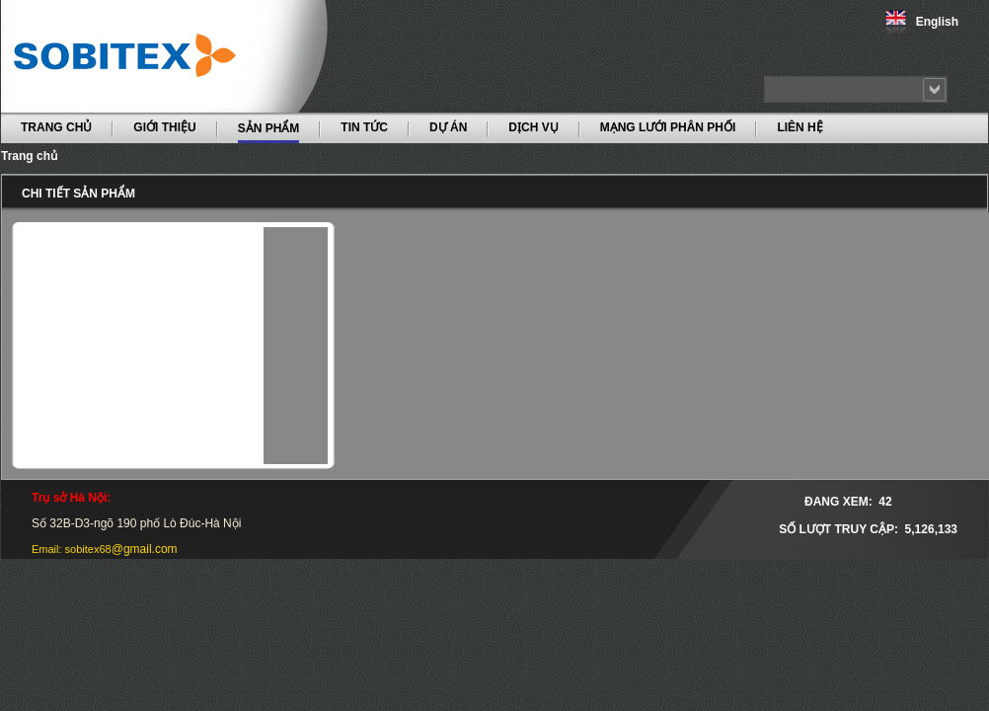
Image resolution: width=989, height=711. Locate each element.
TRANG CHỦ (56, 127)
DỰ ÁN (448, 127)
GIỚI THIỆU (164, 127)
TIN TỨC (364, 127)
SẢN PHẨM (269, 127)
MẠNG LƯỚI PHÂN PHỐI (668, 127)
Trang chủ (29, 156)
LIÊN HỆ (799, 127)
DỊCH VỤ (533, 127)
